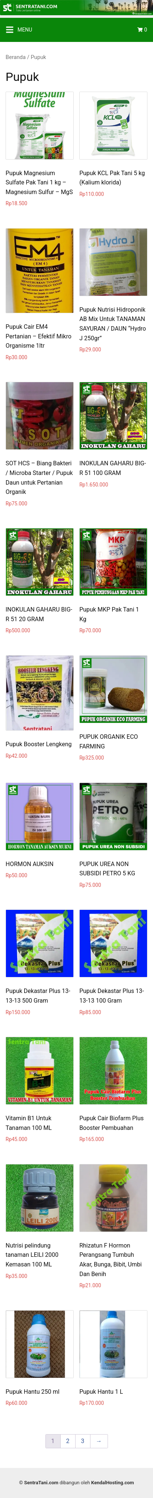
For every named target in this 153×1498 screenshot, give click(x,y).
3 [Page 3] (83, 1441)
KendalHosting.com (112, 1482)
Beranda (16, 57)
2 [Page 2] (68, 1441)
